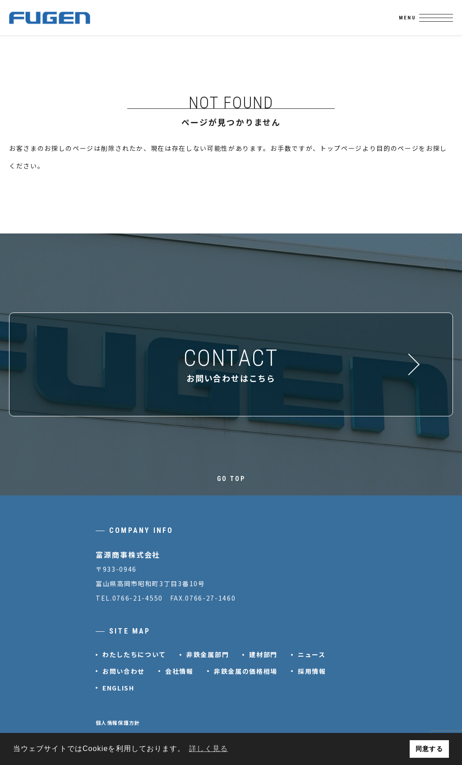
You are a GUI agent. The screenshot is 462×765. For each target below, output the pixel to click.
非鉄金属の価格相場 (245, 671)
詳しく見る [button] (208, 748)
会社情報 (179, 671)
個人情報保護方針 (118, 722)
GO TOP (231, 479)
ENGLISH (118, 687)
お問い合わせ (123, 671)
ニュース (312, 654)
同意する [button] (429, 748)
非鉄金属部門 (207, 654)
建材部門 (263, 654)
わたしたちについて (134, 654)
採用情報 (312, 671)
